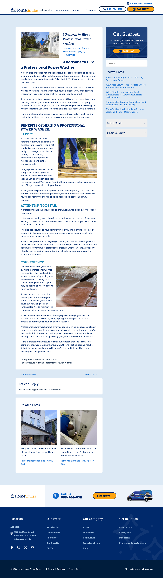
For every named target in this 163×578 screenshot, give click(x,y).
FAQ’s (50, 548)
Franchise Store (91, 543)
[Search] (145, 63)
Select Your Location (141, 3)
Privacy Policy (75, 569)
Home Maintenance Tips (45, 359)
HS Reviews (89, 537)
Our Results (53, 543)
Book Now (124, 537)
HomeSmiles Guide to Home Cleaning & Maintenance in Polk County (126, 103)
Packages (52, 537)
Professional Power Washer (58, 362)
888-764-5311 (71, 497)
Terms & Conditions (57, 569)
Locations (88, 532)
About (76, 10)
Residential (44, 10)
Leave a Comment (72, 48)
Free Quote (103, 496)
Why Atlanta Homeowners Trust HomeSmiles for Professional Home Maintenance (78, 452)
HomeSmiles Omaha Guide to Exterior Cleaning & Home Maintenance (125, 110)
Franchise (91, 10)
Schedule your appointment (35, 348)
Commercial (62, 10)
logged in (36, 389)
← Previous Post (29, 374)
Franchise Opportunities (132, 543)
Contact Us (125, 527)
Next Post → (91, 374)
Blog (85, 548)
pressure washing (35, 362)
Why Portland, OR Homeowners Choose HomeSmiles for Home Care (38, 452)
